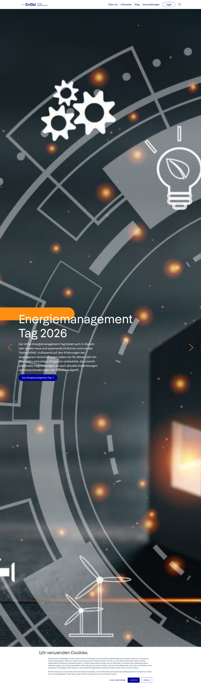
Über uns (113, 4)
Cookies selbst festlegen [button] (117, 680)
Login (169, 4)
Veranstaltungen (151, 4)
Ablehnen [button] (146, 680)
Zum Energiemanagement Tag (36, 377)
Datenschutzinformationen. (130, 668)
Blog (137, 4)
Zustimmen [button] (133, 680)
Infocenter (126, 4)
